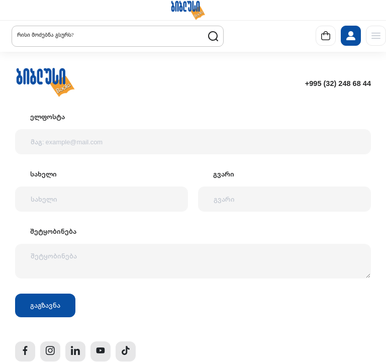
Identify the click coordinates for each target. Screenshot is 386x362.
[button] (188, 10)
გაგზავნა (45, 305)
